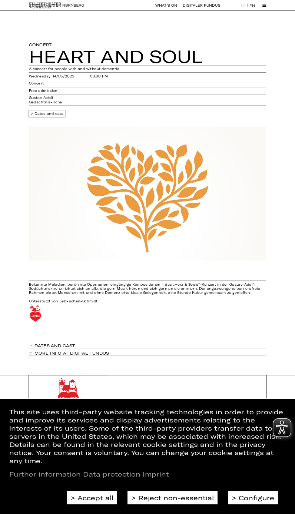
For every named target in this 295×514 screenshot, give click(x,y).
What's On (166, 8)
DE (243, 8)
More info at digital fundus (71, 352)
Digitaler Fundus (201, 8)
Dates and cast (48, 114)
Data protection (111, 474)
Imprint (156, 474)
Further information (45, 474)
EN (252, 8)
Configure (256, 498)
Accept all (95, 498)
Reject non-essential (176, 498)
